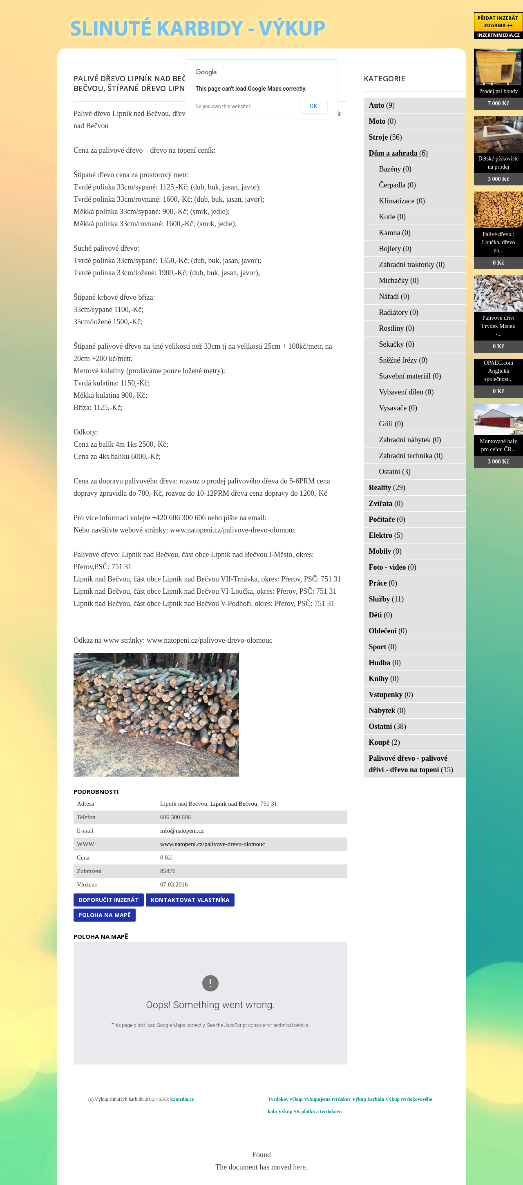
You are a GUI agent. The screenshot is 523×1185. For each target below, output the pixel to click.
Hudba (385, 663)
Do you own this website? (223, 106)
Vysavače (398, 408)
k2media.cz (182, 1099)
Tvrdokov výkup (285, 1099)
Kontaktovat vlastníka (190, 900)
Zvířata (386, 503)
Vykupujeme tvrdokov (327, 1099)
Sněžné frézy (403, 360)
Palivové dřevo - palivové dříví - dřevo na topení (411, 764)
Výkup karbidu (368, 1099)
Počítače (387, 519)
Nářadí (394, 296)
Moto (382, 121)
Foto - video (392, 567)
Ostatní (395, 472)
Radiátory (398, 312)
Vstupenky (391, 695)
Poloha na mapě (104, 915)
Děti (380, 615)
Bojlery (395, 249)
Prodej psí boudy (498, 91)
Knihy (384, 679)
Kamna (395, 233)
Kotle (392, 217)
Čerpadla (397, 185)
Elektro (386, 535)
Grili (391, 424)
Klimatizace (402, 201)
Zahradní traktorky (412, 265)
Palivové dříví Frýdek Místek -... (498, 326)
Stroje (385, 137)
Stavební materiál (410, 376)
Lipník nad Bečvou (233, 803)
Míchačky (399, 280)
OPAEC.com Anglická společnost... (498, 371)
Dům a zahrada (398, 153)
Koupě (384, 742)
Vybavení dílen (406, 392)
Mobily (385, 551)
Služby (386, 599)
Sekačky (396, 344)
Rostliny (397, 328)
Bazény (395, 169)
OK (313, 106)
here (299, 1167)
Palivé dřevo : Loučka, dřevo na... (498, 242)
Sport (383, 647)
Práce (383, 583)
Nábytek (387, 710)
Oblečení (388, 631)
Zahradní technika (411, 456)
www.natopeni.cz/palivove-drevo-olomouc (212, 844)
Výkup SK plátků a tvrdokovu (310, 1111)
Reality (387, 487)
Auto (382, 105)
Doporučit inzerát (108, 900)
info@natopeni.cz (182, 830)
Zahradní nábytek (410, 440)
